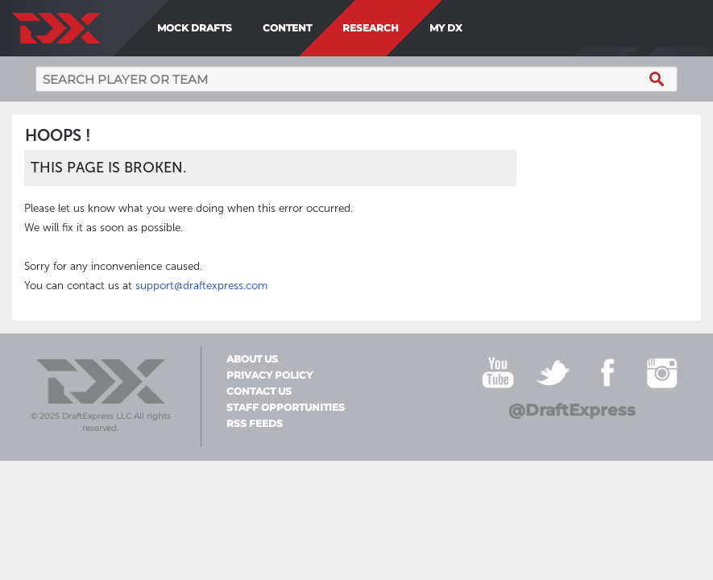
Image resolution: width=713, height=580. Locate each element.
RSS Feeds (254, 424)
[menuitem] (474, 28)
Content (287, 28)
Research (370, 28)
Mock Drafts (194, 28)
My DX (445, 28)
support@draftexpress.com (201, 285)
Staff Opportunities (285, 407)
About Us (252, 359)
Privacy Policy (269, 375)
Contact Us (259, 391)
